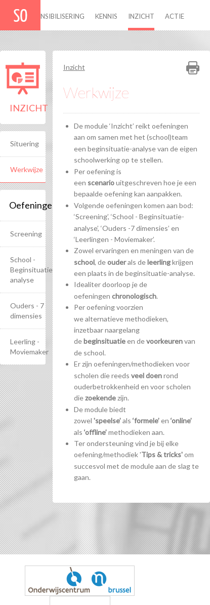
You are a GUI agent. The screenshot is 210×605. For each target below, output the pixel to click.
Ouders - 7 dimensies (27, 310)
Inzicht (141, 16)
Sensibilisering (59, 16)
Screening (26, 233)
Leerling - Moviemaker (28, 346)
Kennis (106, 16)
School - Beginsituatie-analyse (28, 269)
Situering (24, 143)
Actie (174, 16)
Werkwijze (26, 169)
